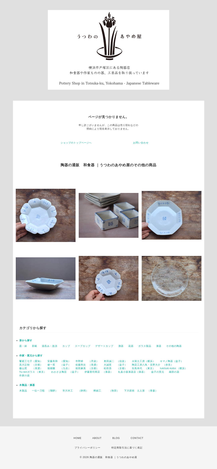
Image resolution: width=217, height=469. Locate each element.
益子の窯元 (157, 372)
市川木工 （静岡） (75, 390)
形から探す (25, 340)
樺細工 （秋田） (106, 390)
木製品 (23, 390)
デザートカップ (104, 346)
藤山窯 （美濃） (31, 368)
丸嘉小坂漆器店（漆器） (132, 372)
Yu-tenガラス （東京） (32, 372)
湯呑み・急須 (49, 346)
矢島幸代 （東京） (143, 368)
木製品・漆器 (27, 385)
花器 (131, 346)
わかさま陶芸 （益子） (65, 372)
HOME (77, 438)
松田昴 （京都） (115, 368)
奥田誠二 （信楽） (115, 361)
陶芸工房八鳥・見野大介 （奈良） (152, 364)
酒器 (121, 346)
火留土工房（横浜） (143, 361)
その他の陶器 (174, 346)
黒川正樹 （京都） (31, 364)
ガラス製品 (144, 346)
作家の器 (24, 375)
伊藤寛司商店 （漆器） (98, 372)
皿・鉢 (23, 346)
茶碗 (34, 346)
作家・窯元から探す (31, 355)
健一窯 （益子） (59, 364)
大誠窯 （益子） (115, 364)
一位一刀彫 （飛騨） (45, 390)
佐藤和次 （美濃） (87, 364)
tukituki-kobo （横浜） (173, 368)
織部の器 (174, 372)
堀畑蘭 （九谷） (59, 368)
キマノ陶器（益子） (171, 361)
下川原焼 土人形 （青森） (141, 390)
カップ (66, 346)
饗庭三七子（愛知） (31, 361)
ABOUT (96, 438)
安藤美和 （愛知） (59, 361)
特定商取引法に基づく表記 (126, 447)
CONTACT (137, 438)
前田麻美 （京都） (87, 368)
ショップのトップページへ (76, 142)
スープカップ (82, 346)
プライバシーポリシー (87, 447)
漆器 (158, 346)
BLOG (116, 438)
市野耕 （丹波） (87, 361)
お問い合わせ (141, 142)
